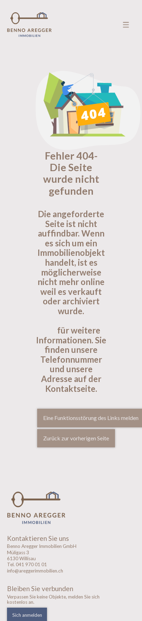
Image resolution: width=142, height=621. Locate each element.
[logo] (55, 508)
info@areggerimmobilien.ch (35, 571)
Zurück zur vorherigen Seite (76, 438)
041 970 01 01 (31, 564)
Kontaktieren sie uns (71, 325)
